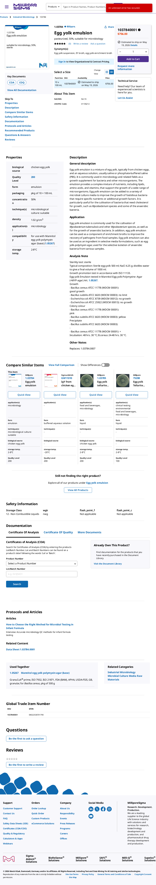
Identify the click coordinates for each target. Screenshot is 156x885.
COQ (22, 82)
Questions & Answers (18, 135)
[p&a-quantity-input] (133, 52)
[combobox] (84, 6)
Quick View (24, 394)
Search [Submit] (17, 585)
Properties (11, 103)
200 (33, 177)
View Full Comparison (61, 364)
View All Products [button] (78, 490)
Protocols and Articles (18, 126)
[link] (15, 808)
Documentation (14, 121)
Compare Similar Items (19, 112)
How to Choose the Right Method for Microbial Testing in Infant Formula (39, 627)
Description (12, 107)
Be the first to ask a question (26, 739)
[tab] (6, 17)
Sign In (62, 61)
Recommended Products (20, 130)
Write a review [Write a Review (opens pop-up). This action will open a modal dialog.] (80, 43)
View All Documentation (21, 90)
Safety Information (16, 116)
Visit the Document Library (108, 563)
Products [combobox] (52, 6)
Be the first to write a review (27, 766)
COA (11, 82)
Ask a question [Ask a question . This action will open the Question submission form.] (97, 43)
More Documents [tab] (89, 532)
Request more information (126, 68)
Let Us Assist (125, 97)
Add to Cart (133, 59)
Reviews (10, 139)
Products (4, 17)
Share (109, 26)
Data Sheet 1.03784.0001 (20, 650)
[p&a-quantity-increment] (146, 51)
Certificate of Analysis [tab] (24, 532)
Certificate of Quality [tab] (58, 532)
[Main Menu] (7, 7)
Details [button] (133, 45)
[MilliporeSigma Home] (25, 7)
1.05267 (49, 243)
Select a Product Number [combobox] (22, 564)
